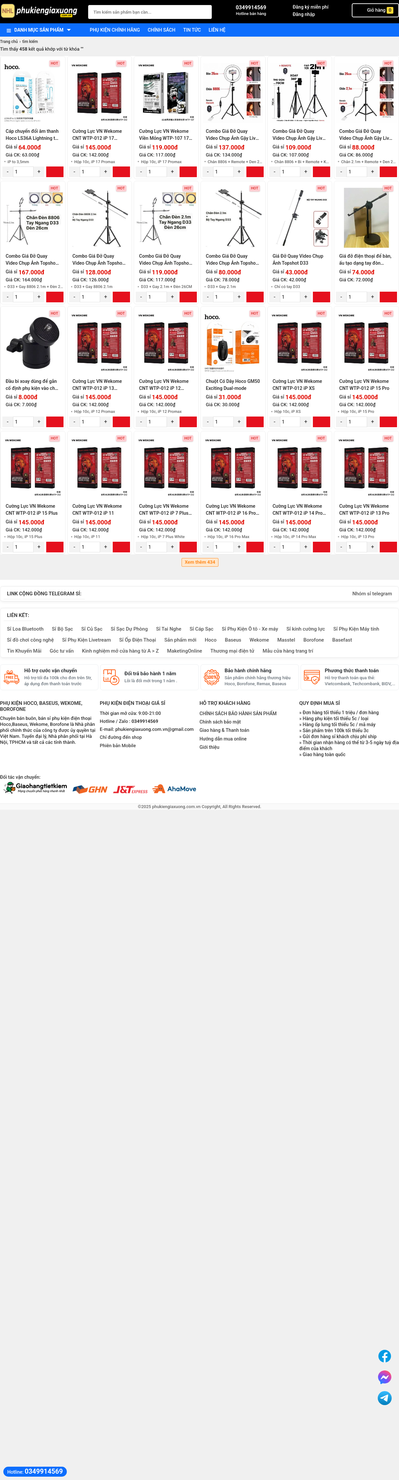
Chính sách (161, 30)
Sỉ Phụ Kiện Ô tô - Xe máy (250, 629)
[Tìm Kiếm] (204, 11)
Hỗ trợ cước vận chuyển (50, 671)
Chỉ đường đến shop (121, 737)
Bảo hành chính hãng (248, 671)
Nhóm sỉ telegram (372, 594)
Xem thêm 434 (200, 562)
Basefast (342, 640)
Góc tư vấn (62, 651)
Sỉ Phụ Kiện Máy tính (356, 629)
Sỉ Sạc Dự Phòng (129, 629)
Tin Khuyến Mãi (24, 651)
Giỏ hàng (375, 10)
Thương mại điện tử (232, 651)
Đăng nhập (304, 14)
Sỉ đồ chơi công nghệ (30, 640)
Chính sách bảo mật (220, 722)
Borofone (313, 640)
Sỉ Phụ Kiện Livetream (86, 640)
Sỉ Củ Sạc (91, 629)
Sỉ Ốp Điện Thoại (137, 640)
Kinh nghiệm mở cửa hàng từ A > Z (120, 651)
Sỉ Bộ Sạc (62, 629)
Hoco (211, 640)
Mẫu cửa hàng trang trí (288, 651)
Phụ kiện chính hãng (115, 30)
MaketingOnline (184, 651)
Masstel (286, 640)
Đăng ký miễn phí (311, 7)
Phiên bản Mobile (118, 745)
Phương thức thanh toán (352, 671)
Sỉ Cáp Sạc (201, 629)
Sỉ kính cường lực (305, 629)
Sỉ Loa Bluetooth (25, 629)
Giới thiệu (209, 747)
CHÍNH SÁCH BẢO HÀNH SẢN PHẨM (238, 713)
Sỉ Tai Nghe (168, 629)
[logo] (40, 11)
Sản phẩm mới (180, 640)
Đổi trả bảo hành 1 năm (150, 674)
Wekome (259, 640)
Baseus (233, 640)
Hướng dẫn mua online (223, 738)
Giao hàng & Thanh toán (224, 730)
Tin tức (192, 30)
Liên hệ (217, 30)
